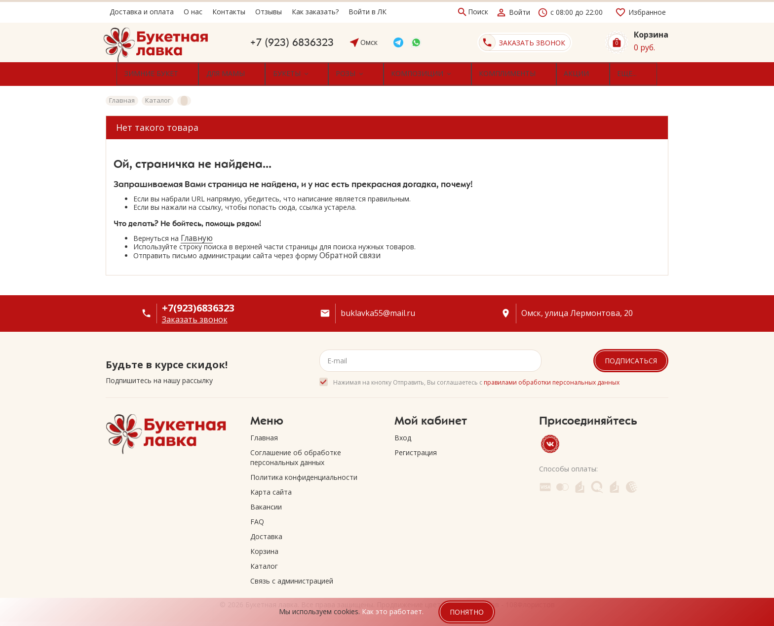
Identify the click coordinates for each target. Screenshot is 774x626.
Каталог (264, 562)
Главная (264, 433)
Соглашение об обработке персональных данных (295, 453)
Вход (402, 433)
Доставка (266, 532)
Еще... (577, 72)
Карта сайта (271, 488)
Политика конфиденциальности (303, 473)
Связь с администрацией (291, 577)
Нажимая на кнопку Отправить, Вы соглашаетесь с (476, 378)
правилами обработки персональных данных (551, 378)
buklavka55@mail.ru (378, 309)
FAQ (257, 517)
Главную (197, 234)
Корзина (264, 547)
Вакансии (266, 503)
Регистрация (415, 448)
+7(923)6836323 (198, 304)
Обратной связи (350, 251)
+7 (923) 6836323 (292, 42)
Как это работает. (393, 611)
